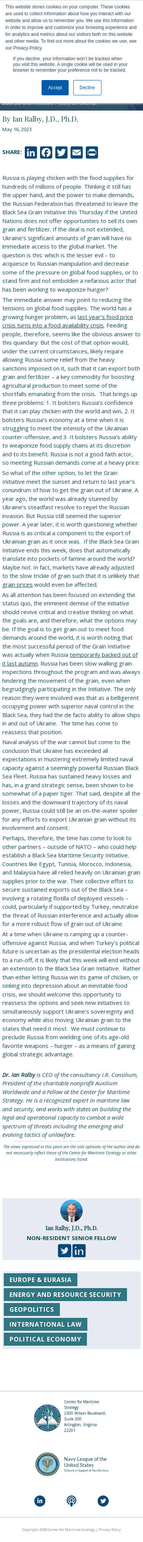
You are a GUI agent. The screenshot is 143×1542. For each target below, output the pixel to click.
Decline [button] (87, 87)
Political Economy (45, 1339)
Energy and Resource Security (65, 1294)
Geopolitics (32, 1309)
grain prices (17, 584)
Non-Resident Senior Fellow (72, 1238)
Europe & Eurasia (41, 1280)
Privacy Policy (110, 1529)
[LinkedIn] (39, 1501)
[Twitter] (103, 1501)
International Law (46, 1324)
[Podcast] (71, 1501)
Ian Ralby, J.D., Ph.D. (71, 1228)
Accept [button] (55, 87)
